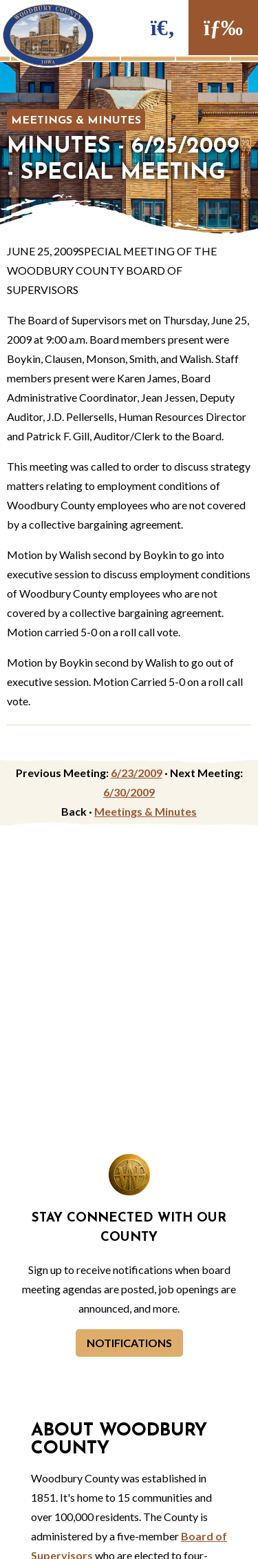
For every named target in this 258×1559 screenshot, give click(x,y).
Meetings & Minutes (76, 120)
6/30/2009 (129, 791)
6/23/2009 (136, 772)
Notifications (129, 1342)
